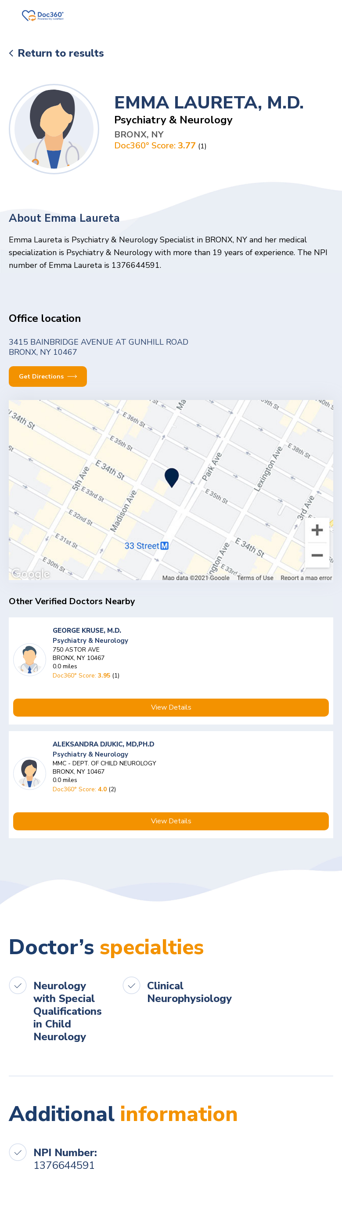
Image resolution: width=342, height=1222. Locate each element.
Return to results (61, 53)
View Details (171, 707)
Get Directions (48, 376)
